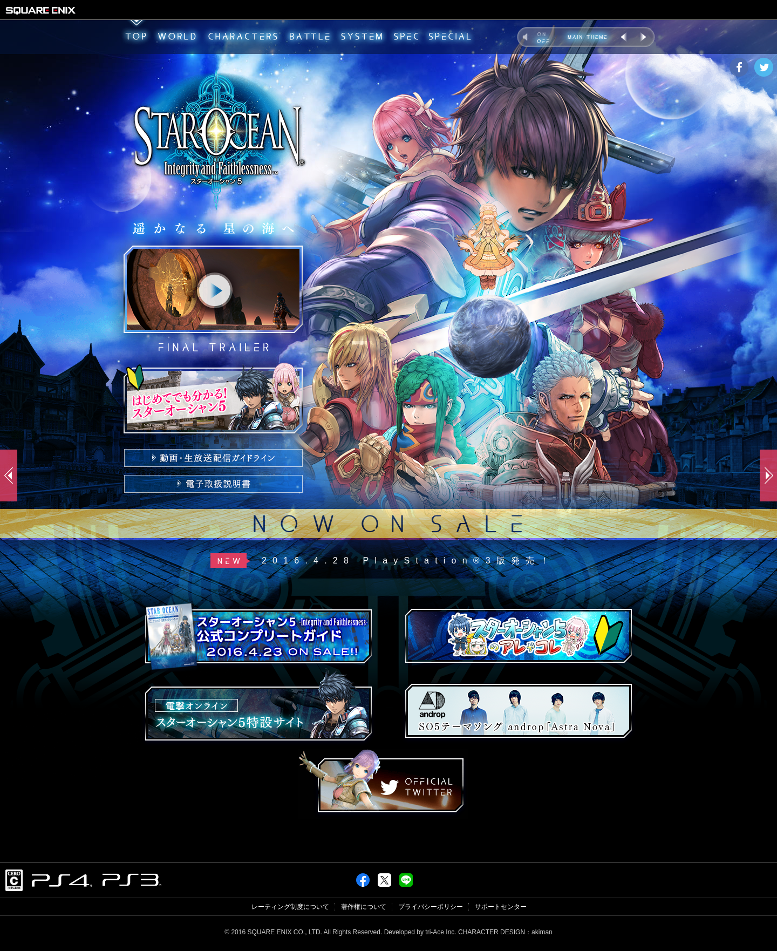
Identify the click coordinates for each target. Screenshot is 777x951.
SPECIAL (449, 37)
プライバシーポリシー (430, 907)
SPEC (406, 37)
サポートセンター (501, 907)
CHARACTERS (243, 37)
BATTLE (310, 37)
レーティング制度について (290, 907)
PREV (625, 37)
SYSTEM (362, 37)
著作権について (363, 907)
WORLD (177, 37)
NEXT (642, 37)
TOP (135, 37)
